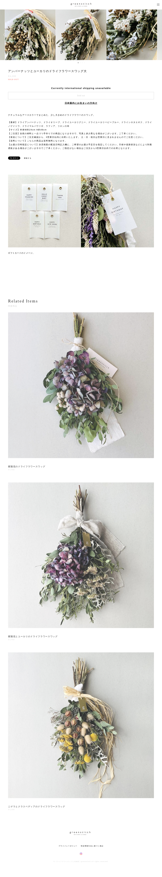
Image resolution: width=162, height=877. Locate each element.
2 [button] (80, 62)
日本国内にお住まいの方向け (81, 103)
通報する (27, 158)
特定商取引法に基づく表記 (92, 846)
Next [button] (157, 34)
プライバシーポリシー (68, 846)
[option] (81, 34)
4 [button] (84, 62)
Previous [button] (4, 34)
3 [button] (82, 62)
